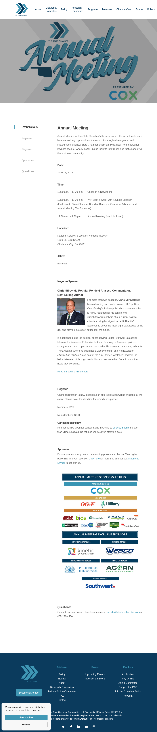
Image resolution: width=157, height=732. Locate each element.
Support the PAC (128, 687)
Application (128, 674)
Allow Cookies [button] (26, 717)
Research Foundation (62, 687)
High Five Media (88, 712)
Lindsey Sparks (121, 427)
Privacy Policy (104, 712)
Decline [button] (26, 724)
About (62, 683)
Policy (62, 674)
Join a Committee (128, 683)
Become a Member (29, 692)
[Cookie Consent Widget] (26, 716)
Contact (62, 700)
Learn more (36, 710)
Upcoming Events (95, 674)
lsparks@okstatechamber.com (123, 612)
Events (62, 678)
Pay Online (128, 678)
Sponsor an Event (95, 678)
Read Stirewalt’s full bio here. (73, 371)
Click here (94, 458)
